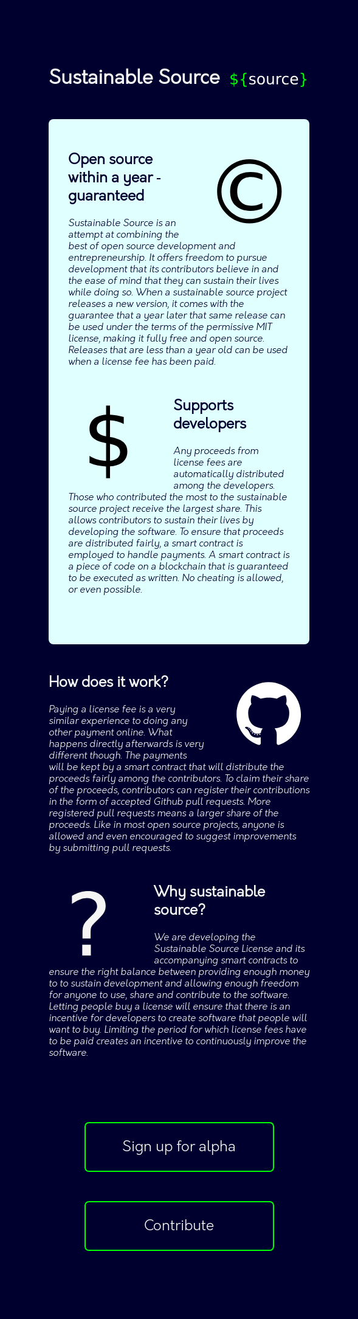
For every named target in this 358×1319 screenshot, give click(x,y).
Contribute (179, 1226)
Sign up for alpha (179, 1147)
